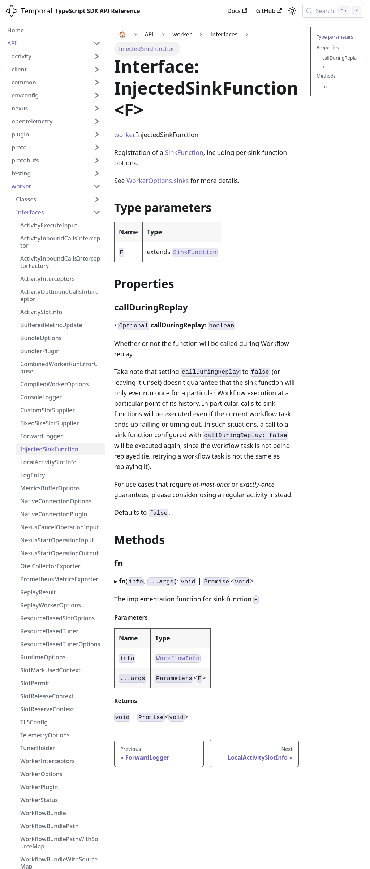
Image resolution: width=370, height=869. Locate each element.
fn (324, 86)
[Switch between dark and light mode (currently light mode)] (292, 11)
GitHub (269, 11)
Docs (237, 11)
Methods (326, 76)
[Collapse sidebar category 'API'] (97, 43)
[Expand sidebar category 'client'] (97, 69)
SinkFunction (184, 152)
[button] (58, 199)
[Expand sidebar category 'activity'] (97, 56)
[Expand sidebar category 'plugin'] (97, 134)
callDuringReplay (339, 62)
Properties (328, 47)
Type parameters (335, 37)
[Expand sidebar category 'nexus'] (97, 108)
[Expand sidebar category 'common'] (97, 82)
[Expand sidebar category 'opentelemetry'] (97, 121)
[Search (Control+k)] (333, 11)
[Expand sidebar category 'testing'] (97, 173)
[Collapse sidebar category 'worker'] (97, 186)
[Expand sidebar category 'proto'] (97, 147)
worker (124, 134)
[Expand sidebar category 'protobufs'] (97, 160)
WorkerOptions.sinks (157, 180)
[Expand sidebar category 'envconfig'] (97, 95)
